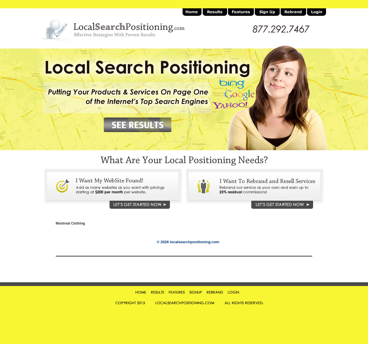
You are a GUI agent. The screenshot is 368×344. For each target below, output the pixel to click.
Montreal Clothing (70, 223)
